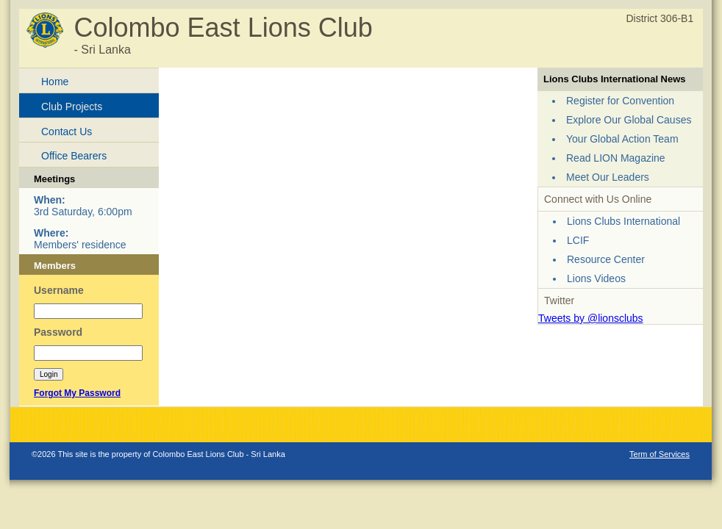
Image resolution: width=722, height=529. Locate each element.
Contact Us (66, 131)
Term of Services (659, 454)
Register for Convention (620, 101)
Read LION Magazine (615, 158)
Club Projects (71, 106)
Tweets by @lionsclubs (590, 318)
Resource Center (606, 259)
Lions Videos (596, 278)
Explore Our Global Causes (628, 120)
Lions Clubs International (623, 221)
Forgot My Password (77, 393)
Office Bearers (74, 156)
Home (54, 81)
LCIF (578, 240)
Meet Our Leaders (607, 177)
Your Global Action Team (622, 139)
